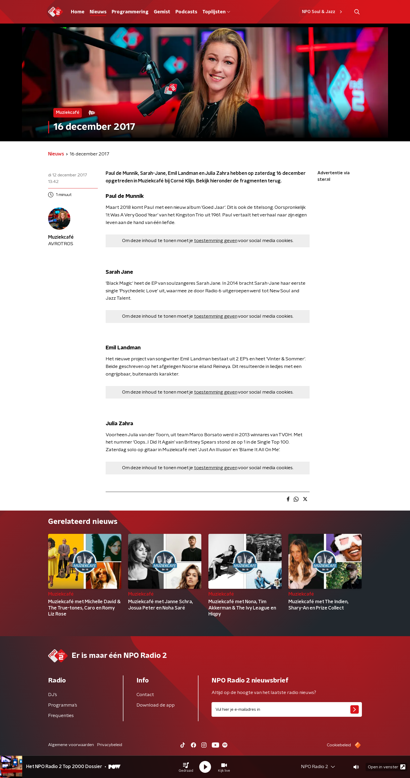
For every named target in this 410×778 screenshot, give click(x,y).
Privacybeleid (109, 745)
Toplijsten (216, 12)
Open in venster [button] (386, 766)
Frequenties (61, 715)
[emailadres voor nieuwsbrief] (287, 709)
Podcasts (186, 12)
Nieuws (98, 12)
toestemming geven (215, 240)
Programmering (130, 12)
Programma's (62, 705)
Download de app (155, 705)
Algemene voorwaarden (71, 745)
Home (77, 12)
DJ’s (52, 694)
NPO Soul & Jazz (323, 11)
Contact (145, 694)
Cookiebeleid (339, 745)
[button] (186, 767)
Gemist (162, 12)
